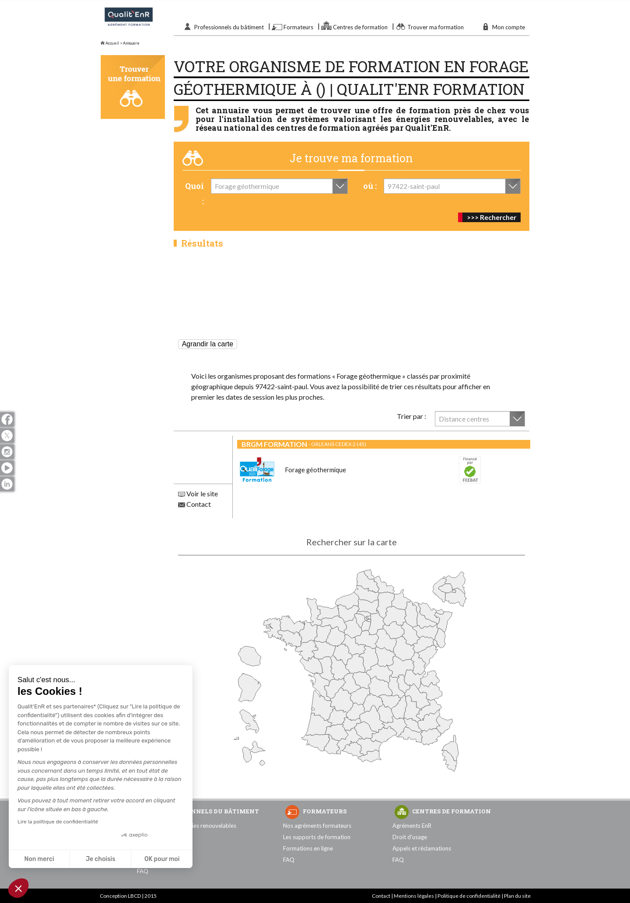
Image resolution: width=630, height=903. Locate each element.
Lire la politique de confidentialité (58, 822)
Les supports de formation (316, 836)
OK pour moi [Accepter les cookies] (162, 859)
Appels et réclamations (421, 848)
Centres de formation (360, 27)
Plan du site (517, 896)
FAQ (142, 871)
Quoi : (194, 193)
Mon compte (508, 27)
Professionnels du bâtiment (229, 27)
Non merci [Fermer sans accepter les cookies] (39, 859)
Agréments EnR (411, 825)
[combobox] (279, 186)
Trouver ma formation (435, 27)
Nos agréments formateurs (317, 825)
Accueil (110, 43)
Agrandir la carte (207, 344)
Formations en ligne (308, 848)
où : (370, 186)
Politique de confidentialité (469, 896)
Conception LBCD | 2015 (128, 896)
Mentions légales (414, 896)
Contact (194, 504)
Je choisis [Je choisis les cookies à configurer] (101, 859)
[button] (18, 888)
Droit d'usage (409, 836)
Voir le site (198, 493)
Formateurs (298, 27)
